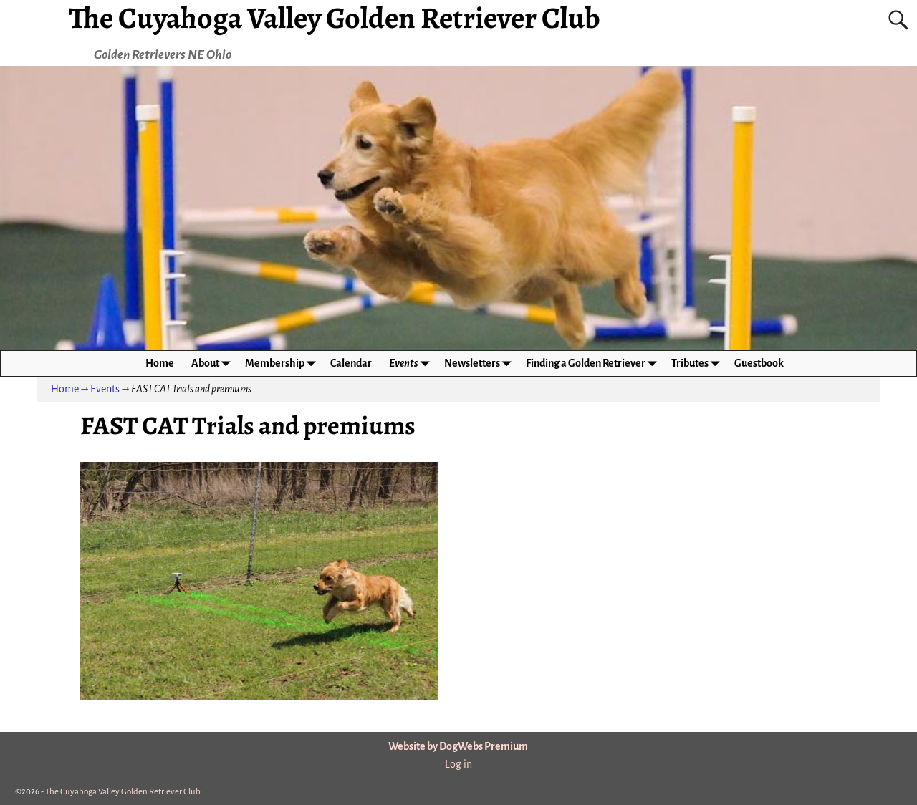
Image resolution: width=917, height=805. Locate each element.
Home (159, 363)
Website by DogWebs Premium (458, 746)
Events (412, 363)
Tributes (698, 363)
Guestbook (759, 363)
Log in (458, 764)
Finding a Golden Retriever (594, 363)
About (213, 363)
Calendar (351, 363)
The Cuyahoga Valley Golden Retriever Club (123, 791)
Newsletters (480, 363)
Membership (283, 363)
